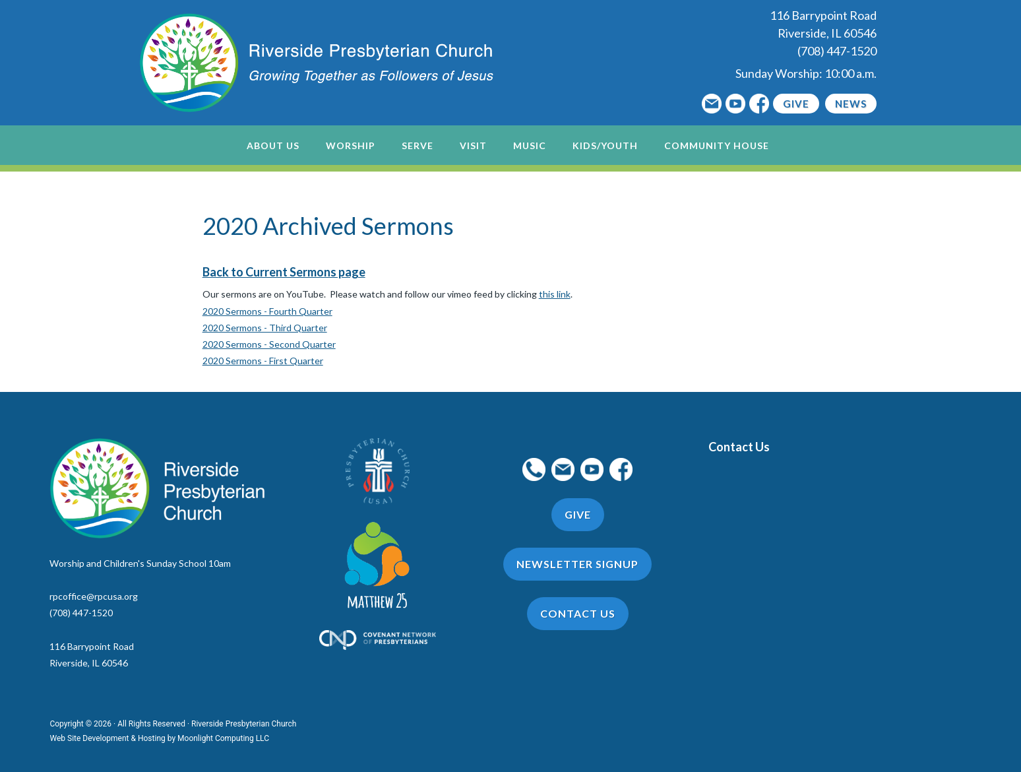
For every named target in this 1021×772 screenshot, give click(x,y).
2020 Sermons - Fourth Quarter (267, 311)
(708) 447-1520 (837, 51)
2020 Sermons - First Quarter (262, 360)
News (851, 104)
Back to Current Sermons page (283, 272)
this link (555, 294)
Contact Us (739, 446)
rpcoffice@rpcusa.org (93, 596)
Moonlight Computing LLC (223, 738)
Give (796, 104)
